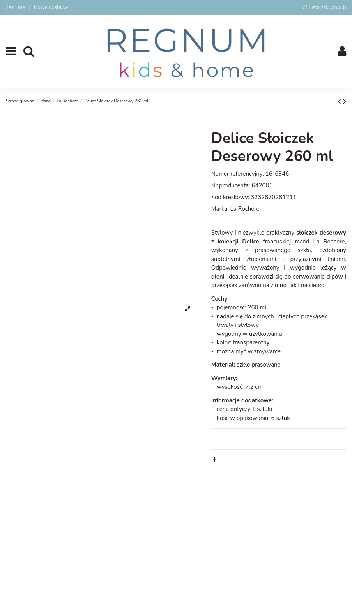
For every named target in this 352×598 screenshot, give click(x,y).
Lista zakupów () (323, 7)
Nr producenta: (230, 185)
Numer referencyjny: (237, 174)
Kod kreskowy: (230, 197)
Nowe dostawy (51, 7)
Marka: (220, 209)
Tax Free (16, 7)
